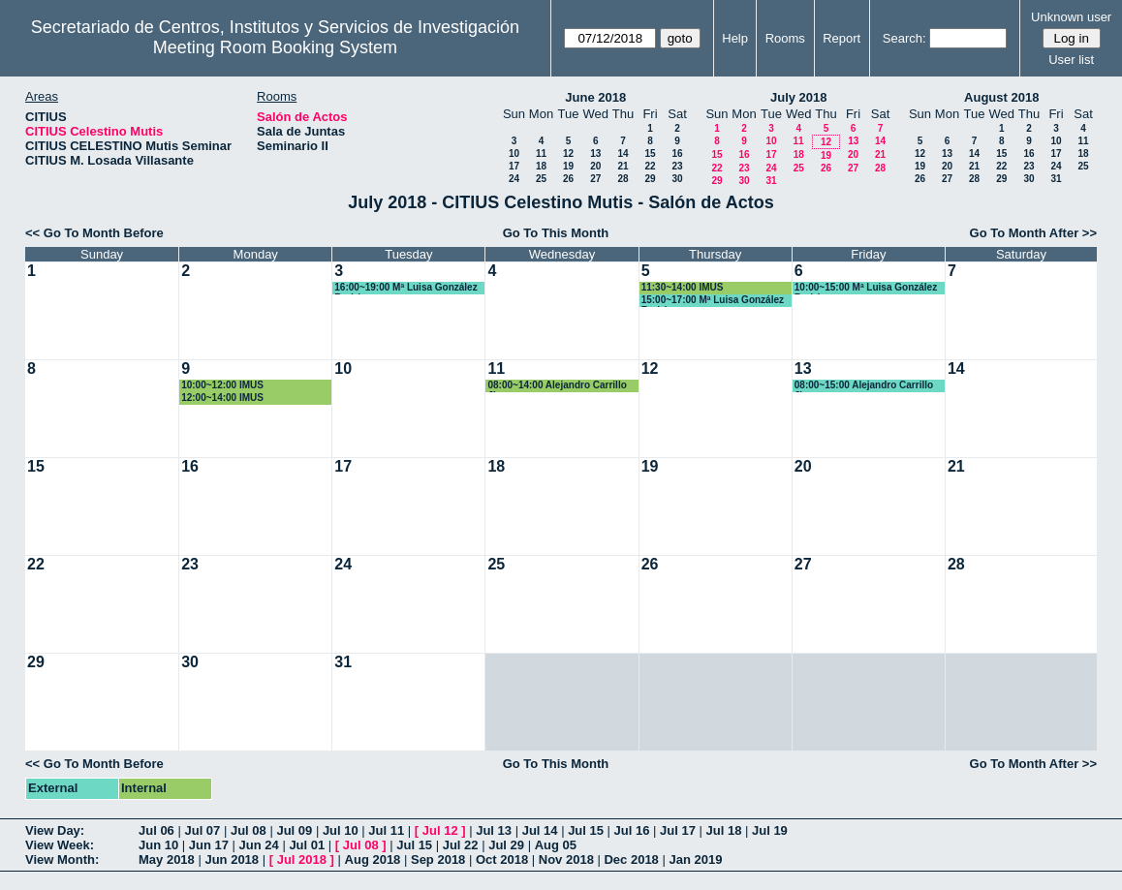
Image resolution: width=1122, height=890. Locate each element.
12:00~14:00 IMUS (222, 397)
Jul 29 (506, 845)
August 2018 (1001, 97)
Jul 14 (540, 830)
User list (1071, 59)
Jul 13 (494, 830)
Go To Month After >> (1033, 233)
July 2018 (798, 97)
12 (568, 153)
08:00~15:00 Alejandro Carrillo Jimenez (864, 386)
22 (649, 166)
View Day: (54, 830)
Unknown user (1071, 17)
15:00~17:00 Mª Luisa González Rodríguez (712, 300)
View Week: (59, 845)
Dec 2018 (631, 859)
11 (541, 153)
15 (649, 153)
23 (676, 166)
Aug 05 (556, 845)
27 (595, 178)
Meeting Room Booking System (275, 47)
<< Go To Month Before (94, 233)
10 (514, 153)
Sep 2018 (438, 859)
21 (622, 166)
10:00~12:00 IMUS (222, 385)
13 (595, 153)
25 (541, 178)
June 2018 (595, 97)
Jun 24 (259, 845)
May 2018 (167, 859)
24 (514, 178)
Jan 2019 (695, 859)
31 (770, 180)
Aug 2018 (373, 859)
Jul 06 (156, 830)
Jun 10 (158, 845)
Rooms (785, 38)
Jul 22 (461, 845)
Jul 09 (294, 830)
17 (514, 166)
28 (622, 178)
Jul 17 (678, 830)
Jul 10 (340, 830)
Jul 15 (586, 830)
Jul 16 (632, 830)
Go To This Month (556, 233)
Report (841, 38)
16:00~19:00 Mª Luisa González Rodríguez (405, 288)
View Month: (62, 859)
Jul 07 (202, 830)
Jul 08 (248, 830)
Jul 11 (386, 830)
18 (541, 166)
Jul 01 (307, 845)
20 (595, 166)
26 (568, 178)
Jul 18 (724, 830)
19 (568, 166)
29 (649, 178)
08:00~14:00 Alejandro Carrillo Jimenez (556, 386)
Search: (904, 38)
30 (676, 178)
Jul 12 (440, 830)
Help (735, 38)
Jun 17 (209, 845)
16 (676, 153)
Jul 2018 (302, 859)
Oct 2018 (502, 859)
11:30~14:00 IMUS (682, 287)
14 (622, 153)
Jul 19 (770, 830)
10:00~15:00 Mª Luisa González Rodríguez (866, 288)
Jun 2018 (231, 859)
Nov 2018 (566, 859)
